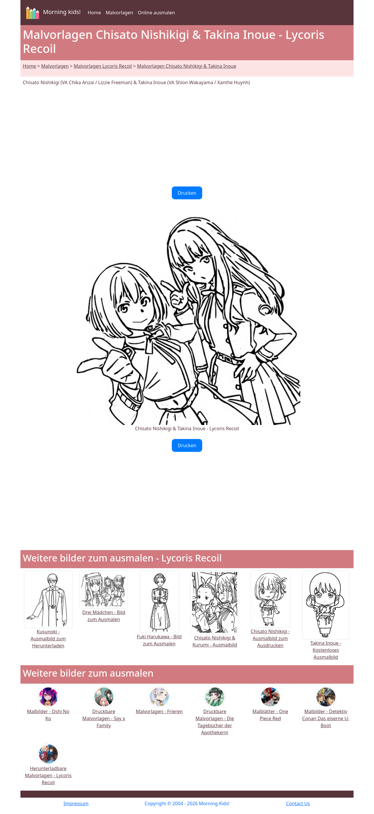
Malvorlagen (119, 12)
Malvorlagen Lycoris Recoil (103, 66)
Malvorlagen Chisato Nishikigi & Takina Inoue (186, 66)
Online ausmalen (156, 12)
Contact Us (298, 803)
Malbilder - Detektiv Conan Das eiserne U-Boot (325, 711)
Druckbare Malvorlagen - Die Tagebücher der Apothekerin (214, 714)
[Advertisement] (187, 136)
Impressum (76, 803)
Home (94, 12)
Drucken (187, 193)
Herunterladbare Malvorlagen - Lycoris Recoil (48, 768)
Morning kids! (52, 12)
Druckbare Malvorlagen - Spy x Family (103, 711)
